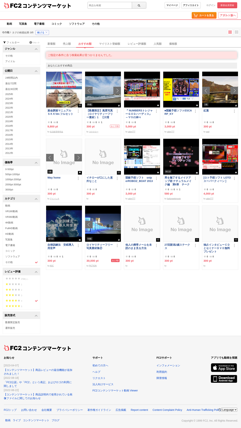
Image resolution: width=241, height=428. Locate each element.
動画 (9, 23)
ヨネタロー (93, 132)
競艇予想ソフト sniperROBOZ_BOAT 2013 (139, 179)
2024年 (9, 98)
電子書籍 (39, 23)
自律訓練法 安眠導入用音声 (60, 246)
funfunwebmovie (174, 199)
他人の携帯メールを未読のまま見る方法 (138, 246)
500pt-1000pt (12, 174)
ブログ (55, 420)
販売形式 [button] (21, 315)
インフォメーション (168, 365)
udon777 (131, 132)
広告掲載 (121, 409)
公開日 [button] (21, 71)
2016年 (9, 134)
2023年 (9, 103)
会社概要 (46, 409)
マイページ (172, 5)
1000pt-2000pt (13, 179)
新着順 (51, 43)
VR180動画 (11, 211)
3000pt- (9, 189)
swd (207, 132)
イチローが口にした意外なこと (99, 179)
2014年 (9, 144)
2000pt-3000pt (13, 184)
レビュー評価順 (137, 43)
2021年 (9, 112)
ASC (52, 266)
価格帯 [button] (21, 162)
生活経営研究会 (56, 132)
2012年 (9, 153)
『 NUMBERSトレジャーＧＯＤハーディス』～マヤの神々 (139, 114)
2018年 (9, 125)
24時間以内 (11, 77)
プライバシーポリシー (69, 409)
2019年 (9, 121)
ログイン (210, 5)
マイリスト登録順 (109, 43)
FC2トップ (10, 409)
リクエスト (99, 378)
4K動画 (9, 222)
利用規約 (161, 371)
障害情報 (161, 378)
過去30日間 (11, 89)
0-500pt (9, 169)
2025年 (9, 94)
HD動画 (9, 233)
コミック (56, 23)
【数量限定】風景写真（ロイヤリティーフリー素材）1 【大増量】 (99, 114)
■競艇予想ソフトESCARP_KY (178, 112)
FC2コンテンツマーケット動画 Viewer (115, 390)
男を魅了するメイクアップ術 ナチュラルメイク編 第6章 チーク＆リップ (178, 181)
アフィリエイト (191, 5)
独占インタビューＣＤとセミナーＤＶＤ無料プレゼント (217, 248)
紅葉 (206, 110)
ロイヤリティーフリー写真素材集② (99, 246)
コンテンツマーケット (46, 5)
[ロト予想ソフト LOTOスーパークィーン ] (217, 179)
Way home (54, 177)
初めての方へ (100, 365)
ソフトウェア (77, 23)
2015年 (9, 139)
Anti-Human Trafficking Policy (204, 409)
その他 (96, 23)
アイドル (10, 61)
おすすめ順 (85, 43)
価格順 (173, 43)
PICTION (93, 266)
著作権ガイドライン (99, 409)
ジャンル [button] (21, 49)
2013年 (9, 148)
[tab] (143, 44)
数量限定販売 (12, 322)
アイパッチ (54, 199)
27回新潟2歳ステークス (177, 246)
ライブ (17, 420)
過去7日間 (10, 83)
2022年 (9, 107)
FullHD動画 (11, 228)
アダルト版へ (228, 15)
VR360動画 (11, 217)
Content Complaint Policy (167, 409)
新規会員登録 (227, 5)
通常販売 (10, 328)
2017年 (9, 130)
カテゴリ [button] (21, 199)
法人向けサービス (103, 384)
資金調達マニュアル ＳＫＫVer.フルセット (60, 112)
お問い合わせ (29, 409)
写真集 (23, 23)
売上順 (67, 43)
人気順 (158, 43)
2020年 (9, 116)
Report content (139, 409)
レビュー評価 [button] (21, 272)
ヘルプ (96, 371)
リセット (34, 42)
